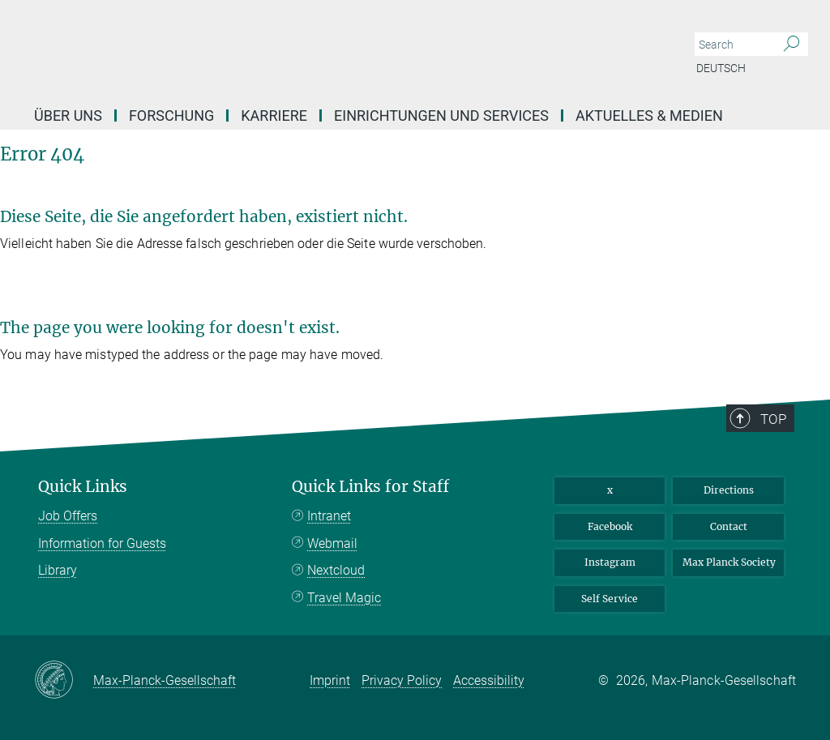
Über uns (68, 115)
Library (57, 570)
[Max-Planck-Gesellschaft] (63, 680)
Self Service (609, 598)
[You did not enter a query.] (733, 44)
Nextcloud (336, 570)
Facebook (610, 526)
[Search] (791, 44)
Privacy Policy (402, 680)
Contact (728, 526)
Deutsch (721, 68)
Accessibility (488, 680)
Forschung (171, 115)
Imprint (330, 680)
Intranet (329, 516)
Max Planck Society (729, 562)
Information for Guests (102, 543)
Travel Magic (344, 597)
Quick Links (82, 486)
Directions (729, 490)
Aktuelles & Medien (649, 115)
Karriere (274, 115)
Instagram (609, 562)
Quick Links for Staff (370, 486)
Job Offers (67, 516)
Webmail (332, 543)
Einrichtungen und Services (441, 115)
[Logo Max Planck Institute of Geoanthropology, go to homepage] (338, 48)
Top (773, 419)
